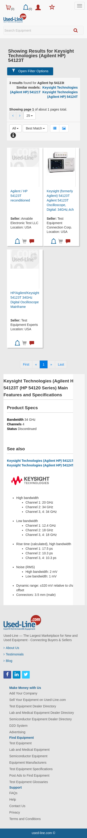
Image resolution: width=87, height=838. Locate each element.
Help (12, 799)
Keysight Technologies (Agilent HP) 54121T (40, 461)
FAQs (13, 793)
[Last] (61, 364)
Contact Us (17, 806)
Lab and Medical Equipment (29, 749)
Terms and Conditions (25, 819)
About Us (11, 648)
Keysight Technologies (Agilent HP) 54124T (40, 465)
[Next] (51, 364)
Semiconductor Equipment (28, 756)
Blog (7, 661)
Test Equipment (20, 743)
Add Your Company (23, 693)
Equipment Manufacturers (27, 762)
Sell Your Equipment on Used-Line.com (37, 700)
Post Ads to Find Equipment (29, 775)
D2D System (18, 725)
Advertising (17, 732)
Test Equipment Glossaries (28, 782)
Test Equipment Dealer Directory (32, 706)
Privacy (14, 812)
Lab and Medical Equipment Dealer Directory (41, 713)
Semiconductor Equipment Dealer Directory (40, 719)
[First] (26, 364)
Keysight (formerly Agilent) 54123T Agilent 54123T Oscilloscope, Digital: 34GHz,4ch (60, 200)
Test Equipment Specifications (31, 769)
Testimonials (13, 654)
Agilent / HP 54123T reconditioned (20, 195)
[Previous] (36, 364)
